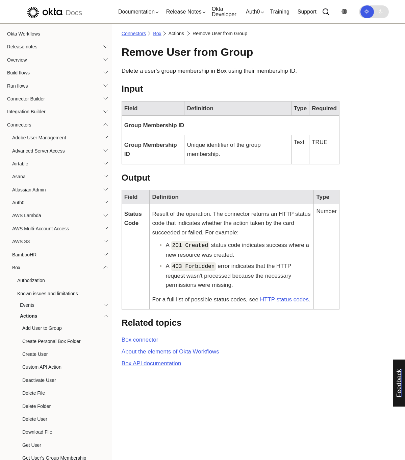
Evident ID (23, 321)
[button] (137, 12)
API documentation (151, 363)
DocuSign (22, 282)
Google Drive (26, 425)
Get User (31, 74)
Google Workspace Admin (39, 451)
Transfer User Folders (45, 165)
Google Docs (26, 412)
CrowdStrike (25, 243)
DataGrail (22, 269)
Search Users (36, 152)
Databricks (23, 256)
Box (157, 33)
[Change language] (344, 12)
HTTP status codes (284, 299)
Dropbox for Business (34, 295)
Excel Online (25, 334)
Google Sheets (28, 438)
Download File (37, 61)
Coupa (19, 230)
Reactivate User (39, 126)
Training (279, 12)
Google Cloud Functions (37, 398)
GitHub (19, 360)
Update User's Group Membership (58, 191)
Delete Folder (36, 35)
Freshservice (25, 347)
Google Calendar (30, 386)
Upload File (34, 204)
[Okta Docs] (53, 11)
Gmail (18, 373)
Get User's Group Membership (54, 87)
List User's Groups (41, 113)
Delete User (34, 48)
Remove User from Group (51, 139)
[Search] (326, 11)
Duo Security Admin (33, 308)
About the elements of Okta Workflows (170, 351)
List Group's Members (45, 100)
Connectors (134, 33)
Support (307, 12)
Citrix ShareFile (28, 217)
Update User (35, 178)
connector (140, 340)
